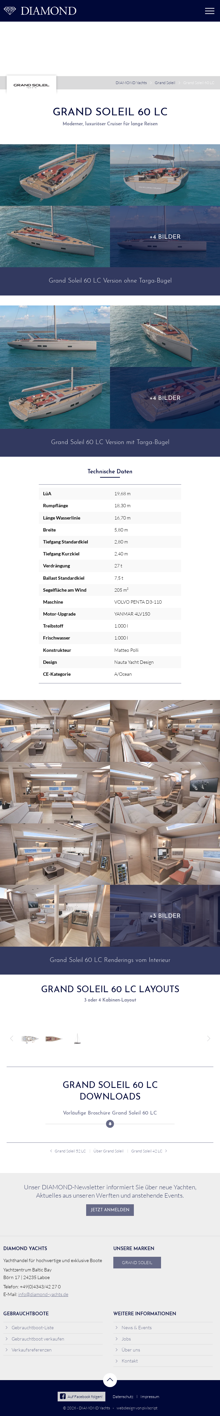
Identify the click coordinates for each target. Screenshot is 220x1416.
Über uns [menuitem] (127, 1350)
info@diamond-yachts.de (43, 1294)
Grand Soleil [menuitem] (137, 1262)
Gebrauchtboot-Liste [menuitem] (29, 1327)
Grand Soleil (165, 82)
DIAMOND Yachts (131, 82)
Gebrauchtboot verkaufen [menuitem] (34, 1339)
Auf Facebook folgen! (81, 1396)
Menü (210, 11)
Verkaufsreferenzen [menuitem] (28, 1350)
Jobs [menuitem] (123, 1339)
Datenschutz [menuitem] (123, 1396)
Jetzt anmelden (110, 1210)
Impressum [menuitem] (149, 1396)
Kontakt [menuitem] (126, 1360)
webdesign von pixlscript (137, 1407)
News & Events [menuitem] (133, 1327)
